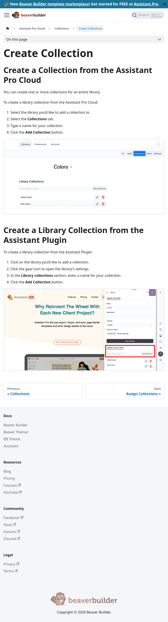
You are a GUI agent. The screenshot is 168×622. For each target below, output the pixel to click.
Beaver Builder (16, 425)
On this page (16, 39)
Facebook (13, 517)
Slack (10, 524)
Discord (12, 538)
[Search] (147, 15)
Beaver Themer (16, 432)
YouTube (13, 492)
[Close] (164, 4)
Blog (7, 471)
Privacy (11, 564)
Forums (12, 531)
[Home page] (8, 28)
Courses (12, 485)
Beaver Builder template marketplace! (54, 4)
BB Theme (12, 439)
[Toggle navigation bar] (7, 15)
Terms (11, 571)
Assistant (11, 446)
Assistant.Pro (146, 4)
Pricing (9, 478)
